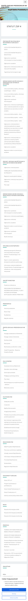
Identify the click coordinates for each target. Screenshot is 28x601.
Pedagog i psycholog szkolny (11, 376)
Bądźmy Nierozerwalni (10, 408)
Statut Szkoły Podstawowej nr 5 (12, 489)
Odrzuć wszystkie (14, 597)
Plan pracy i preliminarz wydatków (13, 450)
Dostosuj (14, 593)
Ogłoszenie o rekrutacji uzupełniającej (13, 216)
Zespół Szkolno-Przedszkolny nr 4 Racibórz (14, 6)
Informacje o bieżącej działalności (12, 456)
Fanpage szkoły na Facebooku (11, 337)
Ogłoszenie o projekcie (10, 63)
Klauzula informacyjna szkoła (11, 509)
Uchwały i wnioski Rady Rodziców (12, 453)
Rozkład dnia (7, 315)
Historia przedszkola (9, 308)
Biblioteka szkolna (9, 388)
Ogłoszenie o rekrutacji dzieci (11, 167)
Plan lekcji (6, 379)
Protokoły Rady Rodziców (10, 460)
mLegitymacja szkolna (10, 411)
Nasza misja (7, 311)
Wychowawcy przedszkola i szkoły (12, 347)
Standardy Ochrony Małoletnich (12, 366)
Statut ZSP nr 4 (8, 480)
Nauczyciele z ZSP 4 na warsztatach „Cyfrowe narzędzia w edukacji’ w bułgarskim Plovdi (13, 555)
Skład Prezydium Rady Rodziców (12, 446)
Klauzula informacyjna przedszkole (13, 512)
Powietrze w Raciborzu (10, 285)
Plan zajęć (6, 185)
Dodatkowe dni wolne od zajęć (11, 427)
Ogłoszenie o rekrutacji (10, 219)
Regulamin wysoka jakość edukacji (12, 176)
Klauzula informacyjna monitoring (13, 516)
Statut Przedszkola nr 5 (10, 492)
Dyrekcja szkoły (8, 340)
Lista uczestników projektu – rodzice (13, 117)
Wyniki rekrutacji (8, 236)
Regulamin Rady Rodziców (11, 466)
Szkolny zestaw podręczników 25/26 (13, 495)
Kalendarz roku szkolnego (10, 369)
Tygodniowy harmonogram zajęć (12, 72)
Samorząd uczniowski (9, 372)
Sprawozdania (7, 463)
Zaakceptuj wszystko (14, 589)
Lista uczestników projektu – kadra (13, 120)
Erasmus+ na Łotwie (9, 550)
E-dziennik (7, 405)
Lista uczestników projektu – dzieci (13, 114)
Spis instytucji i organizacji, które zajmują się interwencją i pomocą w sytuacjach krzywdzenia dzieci (13, 422)
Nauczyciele (7, 343)
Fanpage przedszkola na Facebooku (13, 333)
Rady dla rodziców (8, 318)
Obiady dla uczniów (9, 401)
